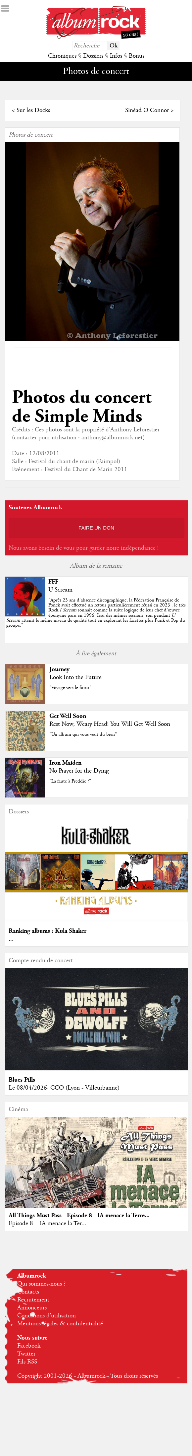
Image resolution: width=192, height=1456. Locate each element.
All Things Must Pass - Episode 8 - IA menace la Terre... (78, 1217)
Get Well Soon (67, 716)
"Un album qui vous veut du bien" (82, 734)
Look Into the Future (75, 677)
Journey (59, 669)
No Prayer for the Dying (78, 771)
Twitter (26, 1356)
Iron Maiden (65, 763)
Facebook (28, 1348)
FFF (53, 582)
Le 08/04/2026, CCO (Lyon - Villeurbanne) (63, 1090)
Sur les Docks (32, 110)
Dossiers (93, 56)
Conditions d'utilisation (46, 1318)
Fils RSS (27, 1364)
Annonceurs (32, 1310)
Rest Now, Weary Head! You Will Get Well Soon (109, 724)
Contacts (28, 1294)
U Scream (60, 590)
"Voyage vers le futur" (70, 687)
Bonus (136, 56)
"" (95, 613)
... (10, 940)
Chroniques (62, 56)
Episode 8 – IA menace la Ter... (47, 1226)
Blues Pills (21, 1081)
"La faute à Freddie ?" (69, 781)
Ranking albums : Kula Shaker (47, 931)
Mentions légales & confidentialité (60, 1326)
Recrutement (33, 1302)
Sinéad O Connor (147, 110)
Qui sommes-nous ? (41, 1286)
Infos (116, 56)
